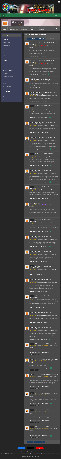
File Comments (6, 96)
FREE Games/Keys (34, 203)
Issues (4, 83)
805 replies (42, 56)
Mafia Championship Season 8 (40, 79)
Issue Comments (7, 86)
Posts (4, 55)
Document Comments (8, 76)
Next (40, 38)
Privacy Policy (30, 451)
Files (4, 94)
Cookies (38, 451)
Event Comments (7, 66)
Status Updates (6, 42)
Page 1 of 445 (50, 38)
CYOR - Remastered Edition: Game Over (46, 344)
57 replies (45, 182)
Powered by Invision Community (30, 456)
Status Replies (6, 45)
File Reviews (6, 99)
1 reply (41, 87)
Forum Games (48, 80)
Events (4, 63)
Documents (5, 73)
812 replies (45, 352)
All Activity (5, 35)
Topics (4, 52)
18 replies (44, 117)
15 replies (45, 101)
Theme (23, 451)
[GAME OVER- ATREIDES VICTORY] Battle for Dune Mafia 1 (43, 43)
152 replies (45, 215)
